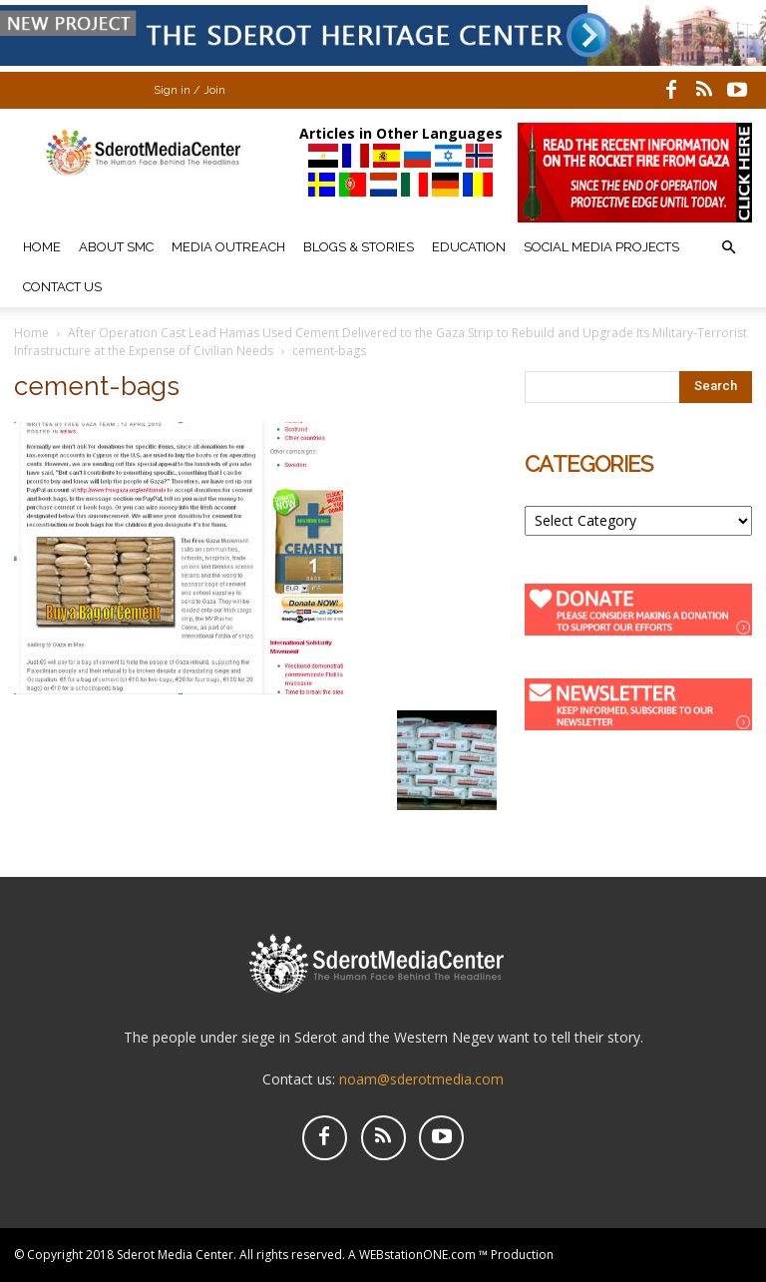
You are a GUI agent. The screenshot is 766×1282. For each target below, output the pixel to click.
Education (469, 246)
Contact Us (62, 286)
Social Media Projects (601, 246)
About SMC (116, 246)
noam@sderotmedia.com (421, 1078)
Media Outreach (228, 246)
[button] (728, 247)
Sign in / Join (189, 90)
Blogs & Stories (358, 246)
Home (42, 246)
